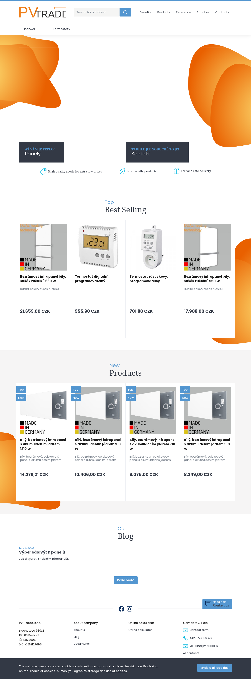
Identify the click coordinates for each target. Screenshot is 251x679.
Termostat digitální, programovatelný (92, 278)
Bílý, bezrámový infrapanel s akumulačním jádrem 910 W (98, 444)
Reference (183, 12)
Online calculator (140, 630)
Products (163, 12)
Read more (125, 580)
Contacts (222, 12)
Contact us (217, 603)
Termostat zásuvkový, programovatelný (149, 278)
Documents (82, 644)
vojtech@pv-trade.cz (201, 646)
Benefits (146, 12)
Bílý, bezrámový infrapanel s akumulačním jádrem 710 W (152, 444)
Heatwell (29, 29)
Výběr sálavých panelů (42, 552)
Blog (76, 637)
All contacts (191, 653)
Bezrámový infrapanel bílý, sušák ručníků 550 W (207, 278)
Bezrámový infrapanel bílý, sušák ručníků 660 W (43, 278)
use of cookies (116, 671)
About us (203, 12)
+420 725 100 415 (197, 638)
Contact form (196, 630)
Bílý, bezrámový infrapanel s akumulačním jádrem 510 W (207, 444)
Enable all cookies (215, 668)
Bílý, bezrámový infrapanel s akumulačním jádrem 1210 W (43, 444)
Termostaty (61, 29)
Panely (40, 152)
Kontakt (155, 152)
